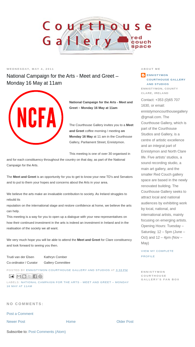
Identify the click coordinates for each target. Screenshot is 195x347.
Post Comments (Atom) (47, 332)
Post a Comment (19, 314)
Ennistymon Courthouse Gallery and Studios (166, 79)
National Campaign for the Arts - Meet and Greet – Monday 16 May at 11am (62, 79)
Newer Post (15, 321)
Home (71, 321)
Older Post (124, 321)
